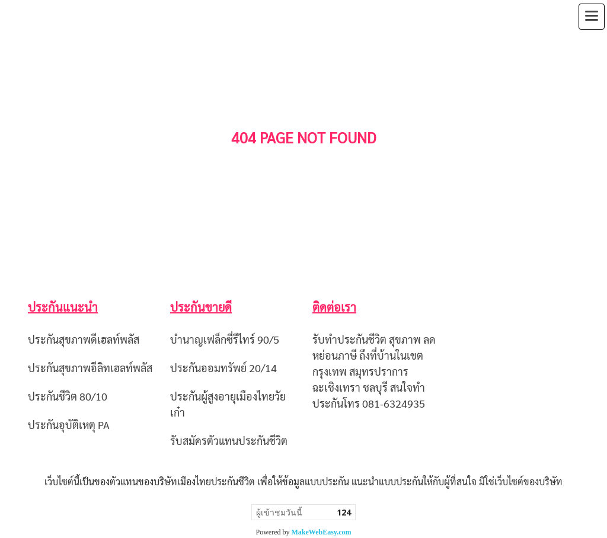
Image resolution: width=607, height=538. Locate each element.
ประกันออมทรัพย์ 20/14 (223, 367)
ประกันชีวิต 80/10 (67, 396)
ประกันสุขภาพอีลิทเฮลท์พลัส (90, 367)
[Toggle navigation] (592, 17)
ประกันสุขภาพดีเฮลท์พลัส (83, 339)
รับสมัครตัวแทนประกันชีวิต (228, 440)
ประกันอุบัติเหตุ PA (69, 424)
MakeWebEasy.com (322, 532)
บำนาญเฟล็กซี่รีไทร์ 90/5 (224, 339)
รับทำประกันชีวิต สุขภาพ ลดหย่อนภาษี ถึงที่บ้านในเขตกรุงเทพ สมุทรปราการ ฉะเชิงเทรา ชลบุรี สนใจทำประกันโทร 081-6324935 (374, 371)
